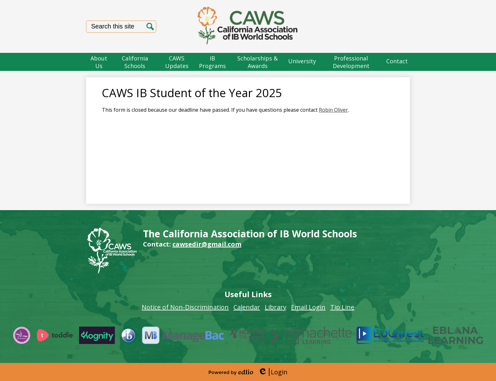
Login (273, 372)
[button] (99, 62)
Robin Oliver (333, 109)
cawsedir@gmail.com (206, 244)
